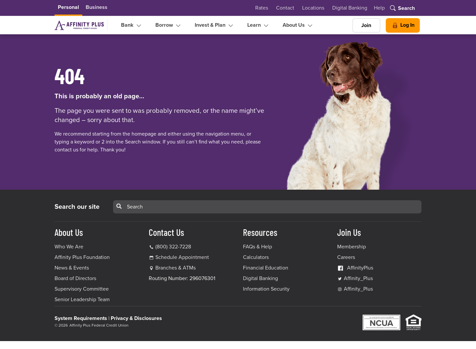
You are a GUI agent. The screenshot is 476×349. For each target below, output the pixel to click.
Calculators (256, 257)
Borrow (168, 25)
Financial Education (265, 268)
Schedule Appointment (182, 257)
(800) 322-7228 (170, 246)
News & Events (72, 268)
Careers (346, 257)
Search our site (77, 207)
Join (366, 25)
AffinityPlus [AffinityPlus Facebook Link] (355, 268)
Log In (403, 25)
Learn (258, 25)
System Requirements (81, 318)
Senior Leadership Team (82, 299)
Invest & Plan (215, 25)
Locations (313, 8)
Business (96, 7)
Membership (351, 246)
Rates (261, 8)
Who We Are (69, 246)
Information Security (266, 289)
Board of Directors (75, 278)
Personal (68, 7)
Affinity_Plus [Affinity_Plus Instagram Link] (355, 289)
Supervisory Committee (82, 289)
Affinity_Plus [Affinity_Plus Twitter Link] (355, 278)
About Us (298, 25)
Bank (132, 25)
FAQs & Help (257, 246)
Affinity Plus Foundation (82, 257)
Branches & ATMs (175, 268)
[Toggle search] (402, 8)
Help (379, 8)
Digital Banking (349, 8)
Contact (285, 8)
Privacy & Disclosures (136, 318)
